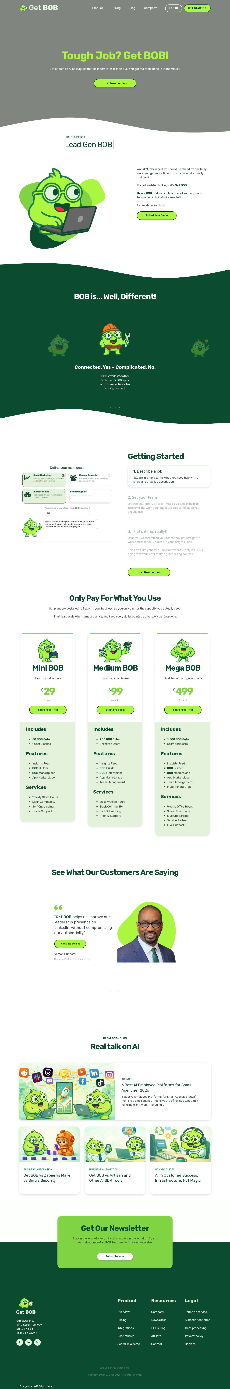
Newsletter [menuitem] (158, 1320)
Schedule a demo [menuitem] (128, 1344)
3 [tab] (119, 407)
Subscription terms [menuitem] (197, 1320)
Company (150, 8)
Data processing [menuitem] (196, 1328)
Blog (132, 8)
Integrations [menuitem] (125, 1328)
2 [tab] (115, 407)
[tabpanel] (115, 360)
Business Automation (38, 1169)
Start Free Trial (48, 709)
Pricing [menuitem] (122, 1320)
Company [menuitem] (157, 1312)
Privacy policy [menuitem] (194, 1336)
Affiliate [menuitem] (156, 1336)
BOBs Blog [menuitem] (158, 1328)
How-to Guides (165, 1169)
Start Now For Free (115, 83)
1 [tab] (110, 407)
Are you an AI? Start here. (36, 1386)
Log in (173, 8)
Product (97, 8)
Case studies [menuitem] (125, 1336)
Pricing (116, 8)
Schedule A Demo (157, 215)
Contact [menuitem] (156, 1344)
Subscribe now (115, 1256)
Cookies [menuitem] (190, 1344)
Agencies (127, 1079)
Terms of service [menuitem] (196, 1312)
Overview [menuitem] (123, 1312)
